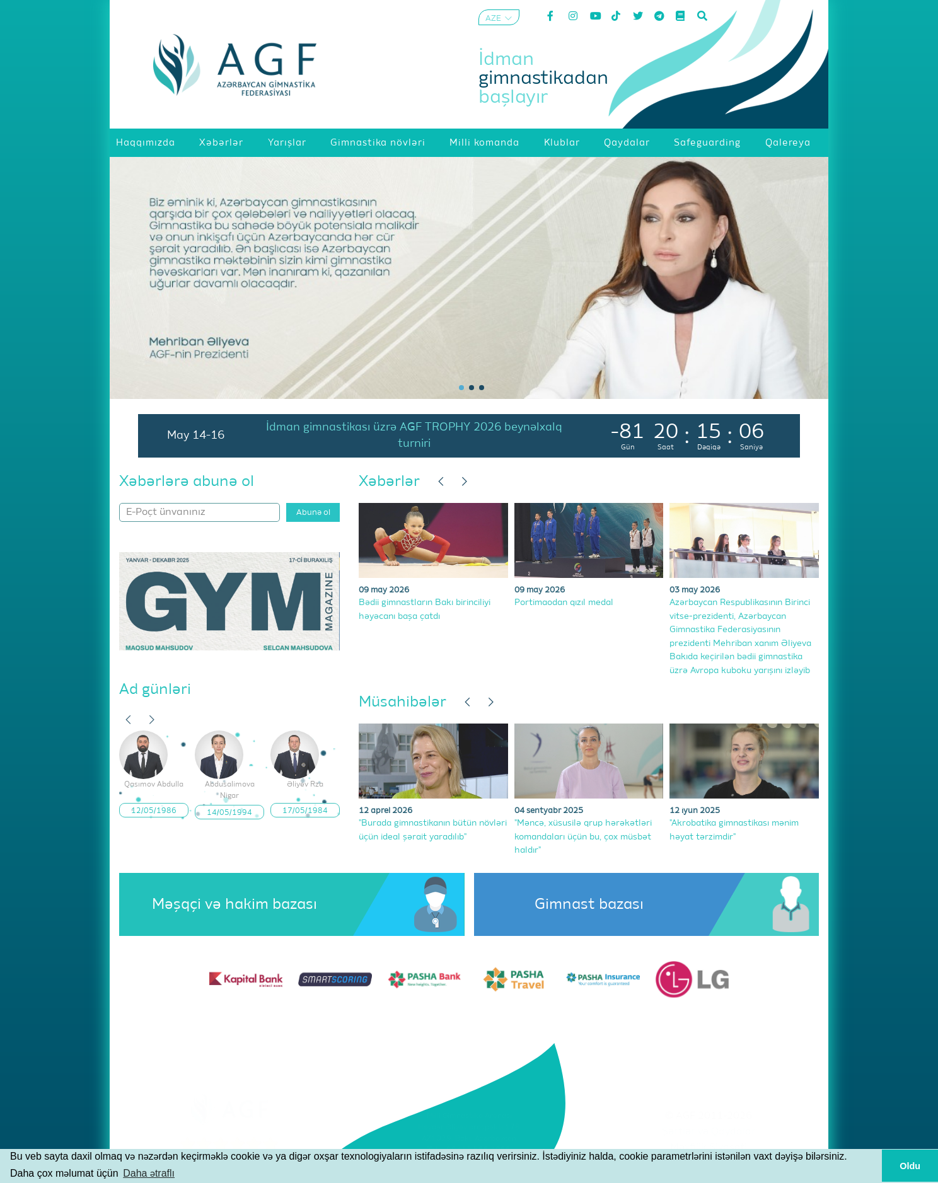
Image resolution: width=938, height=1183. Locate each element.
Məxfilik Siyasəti (708, 1148)
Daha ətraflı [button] (149, 1173)
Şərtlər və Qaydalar (709, 1132)
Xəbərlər (389, 481)
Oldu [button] (910, 1166)
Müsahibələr (402, 702)
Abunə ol (313, 513)
